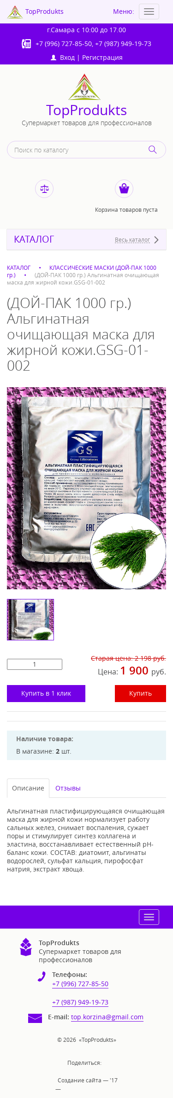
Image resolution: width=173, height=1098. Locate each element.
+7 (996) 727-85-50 (64, 43)
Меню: (123, 11)
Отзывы (68, 788)
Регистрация (102, 57)
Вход (63, 57)
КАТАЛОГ (34, 239)
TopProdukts (86, 110)
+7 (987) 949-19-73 (123, 43)
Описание (28, 788)
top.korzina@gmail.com (107, 1016)
